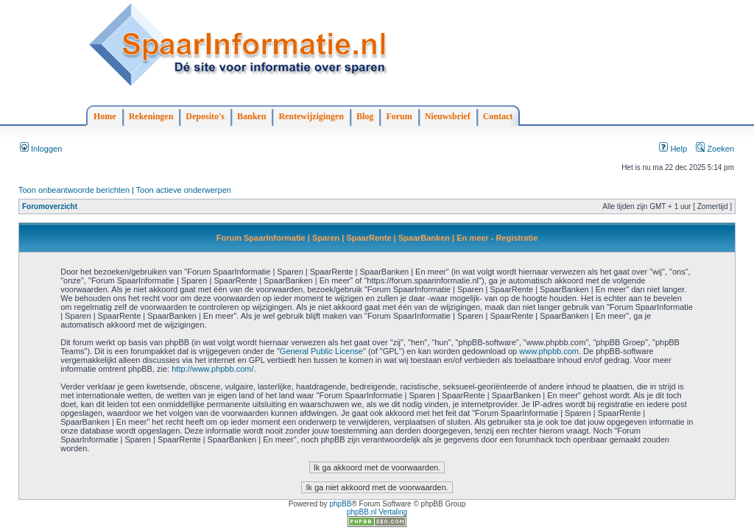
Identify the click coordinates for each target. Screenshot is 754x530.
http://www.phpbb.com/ (212, 368)
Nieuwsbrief (448, 116)
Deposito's (205, 116)
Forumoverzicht (49, 206)
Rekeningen (151, 116)
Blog (364, 116)
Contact (498, 116)
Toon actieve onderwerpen (183, 190)
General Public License (321, 351)
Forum (399, 116)
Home (105, 116)
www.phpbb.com (549, 351)
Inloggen (41, 148)
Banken (251, 116)
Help (673, 148)
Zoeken (715, 148)
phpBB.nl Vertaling (377, 512)
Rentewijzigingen (311, 116)
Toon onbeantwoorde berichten (74, 190)
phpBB (340, 504)
